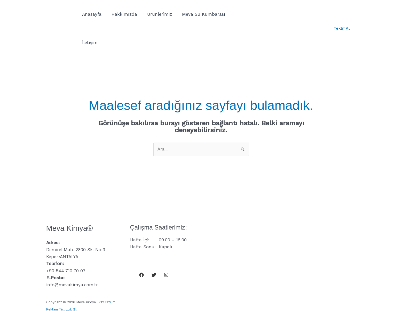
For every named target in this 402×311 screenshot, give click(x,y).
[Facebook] (141, 246)
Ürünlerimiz (156, 14)
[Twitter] (154, 246)
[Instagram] (166, 246)
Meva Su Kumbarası (199, 14)
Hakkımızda (122, 14)
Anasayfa (91, 14)
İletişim (237, 14)
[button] (341, 14)
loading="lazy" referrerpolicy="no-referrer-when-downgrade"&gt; (285, 240)
